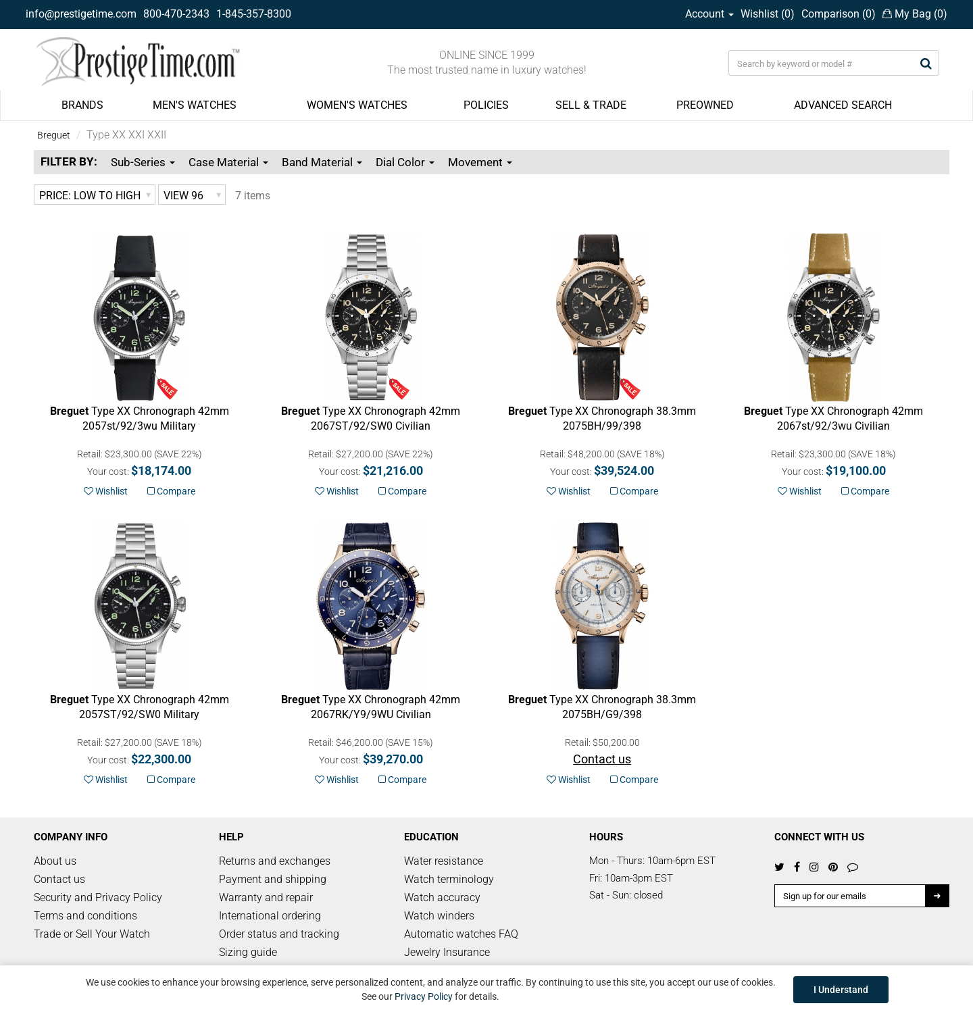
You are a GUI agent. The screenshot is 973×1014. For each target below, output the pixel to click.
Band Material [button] (322, 162)
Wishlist (106, 491)
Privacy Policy (424, 996)
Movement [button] (480, 162)
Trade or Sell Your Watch (92, 934)
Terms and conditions (85, 915)
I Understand (841, 989)
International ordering (270, 915)
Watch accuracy (442, 897)
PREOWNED (705, 105)
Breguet (53, 135)
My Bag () (914, 13)
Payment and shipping (272, 879)
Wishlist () (768, 13)
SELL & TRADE (590, 105)
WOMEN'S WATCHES (357, 105)
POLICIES (486, 105)
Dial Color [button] (405, 162)
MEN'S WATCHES (194, 105)
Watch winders (439, 915)
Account (709, 13)
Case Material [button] (228, 162)
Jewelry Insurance (447, 952)
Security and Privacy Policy (98, 897)
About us (55, 861)
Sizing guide (248, 952)
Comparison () (838, 13)
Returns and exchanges (274, 861)
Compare (171, 491)
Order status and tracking (279, 934)
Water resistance (443, 861)
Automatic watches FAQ (461, 934)
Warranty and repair (266, 897)
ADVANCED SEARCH (843, 105)
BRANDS (82, 105)
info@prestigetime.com (81, 13)
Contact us (59, 879)
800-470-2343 (176, 13)
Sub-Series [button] (143, 162)
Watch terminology (449, 879)
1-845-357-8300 (253, 13)
